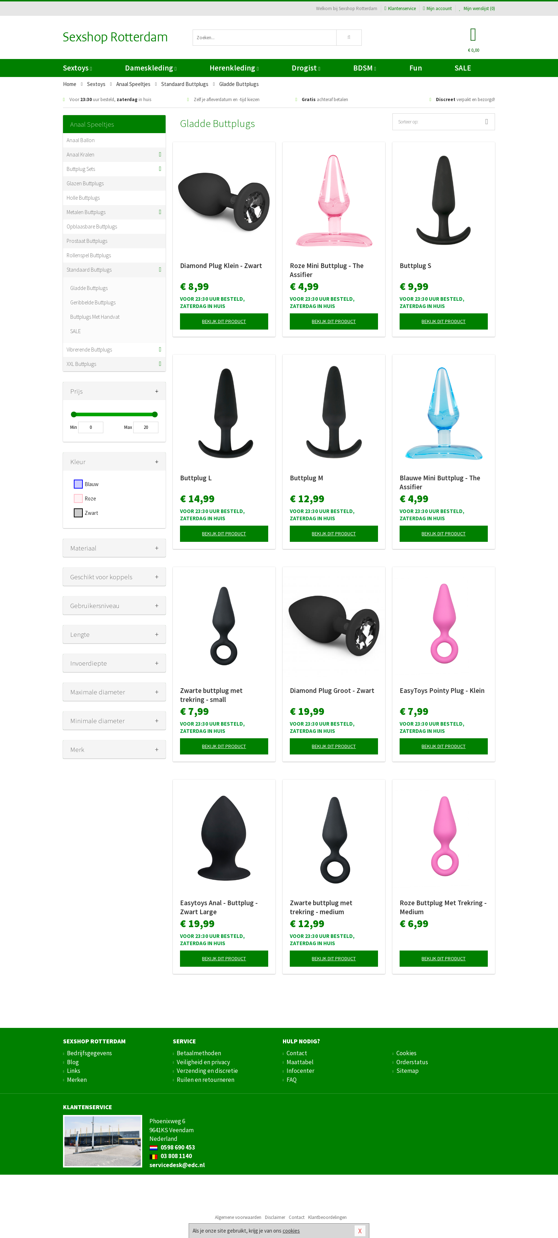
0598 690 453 (172, 1147)
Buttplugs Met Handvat (95, 316)
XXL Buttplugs (81, 363)
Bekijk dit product (224, 321)
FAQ (292, 1080)
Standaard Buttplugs (89, 269)
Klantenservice (400, 8)
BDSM (364, 68)
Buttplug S (415, 265)
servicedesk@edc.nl (177, 1165)
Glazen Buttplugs (85, 183)
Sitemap (407, 1071)
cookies (291, 1230)
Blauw (92, 484)
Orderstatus (412, 1062)
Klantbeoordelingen (327, 1217)
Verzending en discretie (207, 1071)
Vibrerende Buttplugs (89, 349)
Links (73, 1071)
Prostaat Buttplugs (87, 240)
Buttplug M (306, 477)
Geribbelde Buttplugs (93, 302)
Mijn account (437, 8)
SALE (463, 68)
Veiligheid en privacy (203, 1062)
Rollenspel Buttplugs (89, 255)
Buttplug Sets (81, 168)
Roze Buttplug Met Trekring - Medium (443, 907)
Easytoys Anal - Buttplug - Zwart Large (219, 907)
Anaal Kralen (80, 154)
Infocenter (300, 1071)
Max (128, 427)
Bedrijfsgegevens (89, 1053)
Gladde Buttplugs (89, 288)
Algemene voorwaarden (238, 1217)
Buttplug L (196, 477)
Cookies (406, 1053)
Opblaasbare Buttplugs (92, 226)
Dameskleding (150, 68)
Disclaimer (275, 1217)
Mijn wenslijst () (477, 8)
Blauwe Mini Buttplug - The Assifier (440, 482)
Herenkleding (234, 68)
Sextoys (77, 68)
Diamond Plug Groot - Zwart (332, 690)
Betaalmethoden (199, 1053)
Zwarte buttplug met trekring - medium (321, 907)
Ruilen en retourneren (205, 1080)
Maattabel (300, 1062)
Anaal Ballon (81, 140)
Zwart (91, 512)
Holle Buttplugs (83, 197)
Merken (77, 1080)
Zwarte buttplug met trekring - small (211, 695)
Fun (415, 68)
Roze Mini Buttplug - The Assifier (327, 270)
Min (73, 427)
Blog (73, 1062)
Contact (297, 1053)
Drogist (306, 68)
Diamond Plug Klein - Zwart (221, 265)
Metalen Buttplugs (86, 212)
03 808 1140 (170, 1156)
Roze (90, 498)
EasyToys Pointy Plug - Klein (442, 690)
